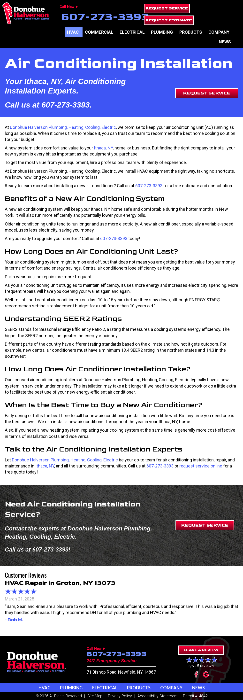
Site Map (94, 696)
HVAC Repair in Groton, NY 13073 (60, 583)
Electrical (132, 32)
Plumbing (162, 32)
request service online (200, 465)
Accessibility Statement (157, 696)
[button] (167, 8)
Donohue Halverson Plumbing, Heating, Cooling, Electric (63, 127)
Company (218, 32)
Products (190, 32)
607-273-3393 (105, 16)
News (225, 41)
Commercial (99, 32)
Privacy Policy (120, 696)
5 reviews (205, 666)
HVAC (73, 32)
